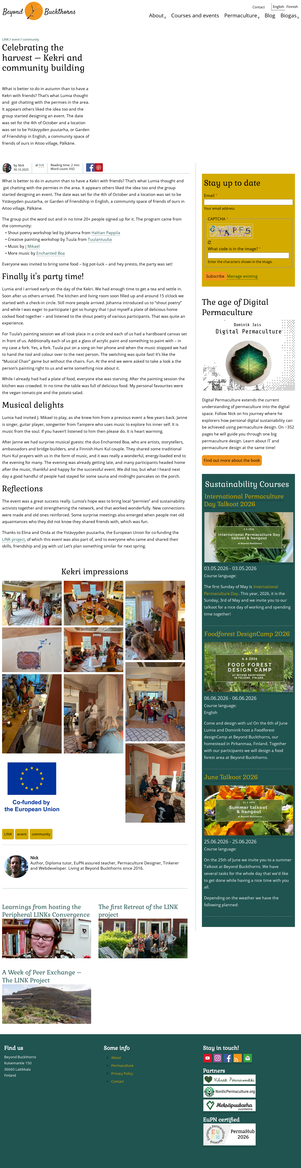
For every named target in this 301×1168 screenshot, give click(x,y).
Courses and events (195, 15)
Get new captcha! (209, 277)
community (31, 57)
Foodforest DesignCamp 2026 (247, 669)
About (156, 15)
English (278, 6)
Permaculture (240, 15)
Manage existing (242, 311)
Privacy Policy (122, 1108)
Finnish (292, 6)
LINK (5, 57)
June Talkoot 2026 (231, 812)
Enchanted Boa (50, 288)
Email (209, 230)
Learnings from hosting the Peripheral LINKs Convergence (46, 946)
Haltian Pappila (106, 268)
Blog (270, 15)
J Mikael (32, 281)
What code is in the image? (233, 284)
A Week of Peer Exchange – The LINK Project (41, 1011)
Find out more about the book (232, 495)
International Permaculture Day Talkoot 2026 (244, 535)
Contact (259, 7)
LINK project (13, 574)
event (16, 57)
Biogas (289, 15)
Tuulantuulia (100, 274)
